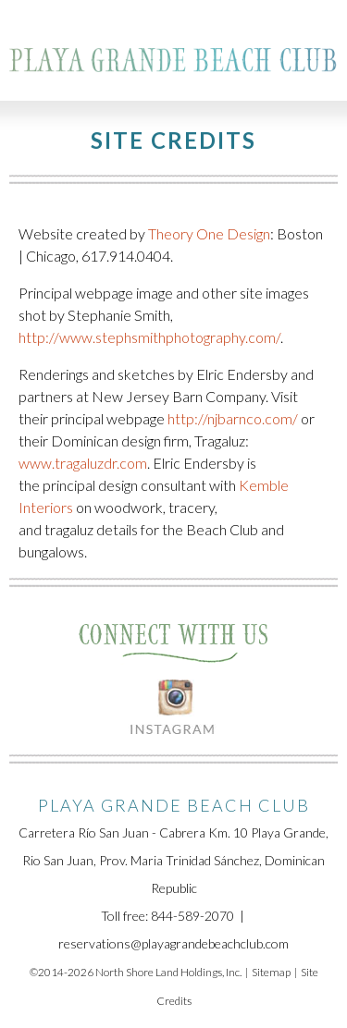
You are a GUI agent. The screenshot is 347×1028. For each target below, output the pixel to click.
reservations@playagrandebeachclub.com (173, 943)
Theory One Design (209, 233)
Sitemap (271, 972)
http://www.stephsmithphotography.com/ (149, 337)
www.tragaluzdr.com (83, 462)
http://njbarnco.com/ (232, 418)
